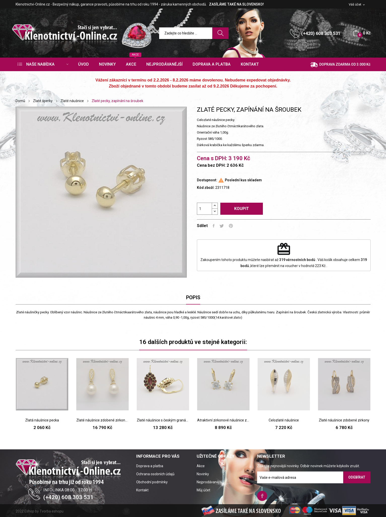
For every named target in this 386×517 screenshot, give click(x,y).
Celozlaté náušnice (284, 420)
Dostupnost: (207, 180)
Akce (201, 466)
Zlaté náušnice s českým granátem (163, 420)
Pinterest (230, 226)
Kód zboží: (206, 188)
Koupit (241, 208)
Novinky (203, 474)
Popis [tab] (193, 297)
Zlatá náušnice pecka (42, 420)
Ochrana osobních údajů (155, 474)
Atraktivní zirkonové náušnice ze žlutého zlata (223, 420)
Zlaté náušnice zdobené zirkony (344, 420)
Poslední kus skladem (243, 180)
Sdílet (213, 226)
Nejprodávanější (209, 482)
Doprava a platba (149, 466)
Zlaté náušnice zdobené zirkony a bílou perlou (102, 420)
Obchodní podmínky (152, 482)
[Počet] (204, 209)
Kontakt (142, 490)
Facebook (262, 496)
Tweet (221, 226)
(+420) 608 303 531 (320, 33)
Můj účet (203, 490)
